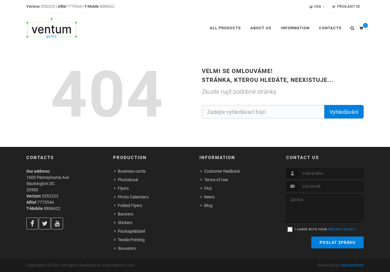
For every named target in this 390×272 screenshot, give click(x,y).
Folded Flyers (130, 205)
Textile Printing (131, 239)
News (209, 197)
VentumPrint (352, 265)
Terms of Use (216, 179)
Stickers (125, 222)
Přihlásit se (346, 6)
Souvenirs (127, 248)
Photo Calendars (133, 197)
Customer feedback (222, 171)
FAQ (208, 188)
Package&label (131, 231)
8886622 (107, 6)
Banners (125, 214)
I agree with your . (325, 229)
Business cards (132, 171)
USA (317, 6)
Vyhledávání (344, 112)
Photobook (128, 179)
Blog (208, 205)
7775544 (74, 6)
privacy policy (341, 229)
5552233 (48, 6)
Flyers (123, 188)
